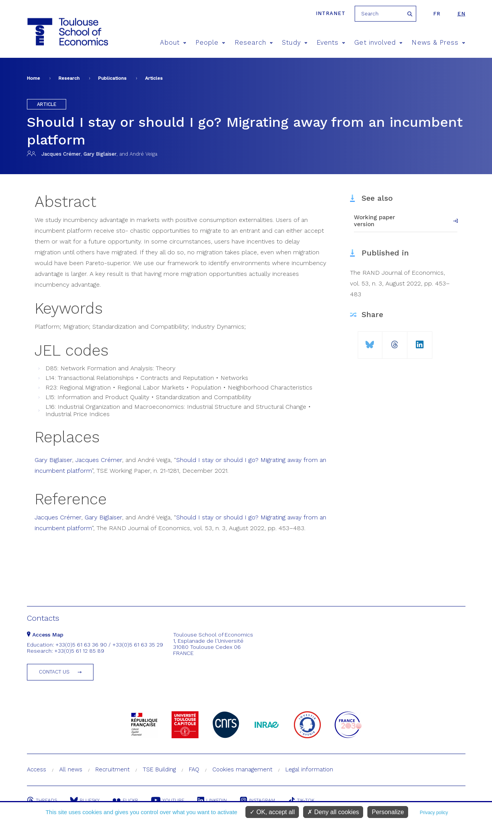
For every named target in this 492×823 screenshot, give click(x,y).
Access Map (45, 635)
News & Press (438, 42)
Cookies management (242, 769)
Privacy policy (434, 812)
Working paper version (374, 221)
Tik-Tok (301, 800)
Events (331, 42)
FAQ (194, 769)
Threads (42, 800)
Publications (112, 78)
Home (33, 78)
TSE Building (159, 769)
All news (70, 769)
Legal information (309, 769)
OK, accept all (272, 812)
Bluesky (85, 800)
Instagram (257, 800)
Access (36, 769)
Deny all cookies (333, 812)
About (173, 42)
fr (436, 14)
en (461, 14)
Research (254, 42)
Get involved (378, 42)
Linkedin (212, 800)
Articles (154, 78)
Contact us (54, 672)
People (210, 42)
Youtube (167, 800)
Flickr (125, 800)
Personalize (388, 812)
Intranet (330, 13)
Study (294, 42)
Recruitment (112, 769)
